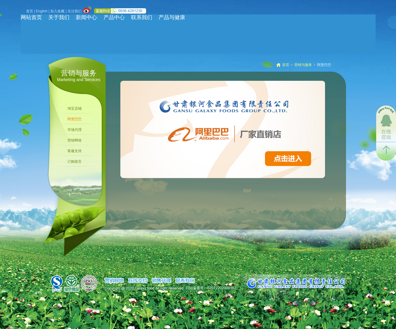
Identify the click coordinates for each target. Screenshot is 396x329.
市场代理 (74, 130)
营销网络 (74, 140)
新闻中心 (86, 17)
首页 (29, 11)
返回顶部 (386, 151)
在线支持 (138, 281)
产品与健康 (172, 17)
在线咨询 (386, 124)
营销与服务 (303, 65)
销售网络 (114, 281)
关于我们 (58, 17)
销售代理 (161, 281)
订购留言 (74, 161)
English (41, 11)
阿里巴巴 (74, 119)
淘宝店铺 (74, 108)
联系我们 (141, 17)
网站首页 (31, 17)
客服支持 (74, 151)
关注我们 (74, 11)
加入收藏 (57, 11)
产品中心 (114, 17)
